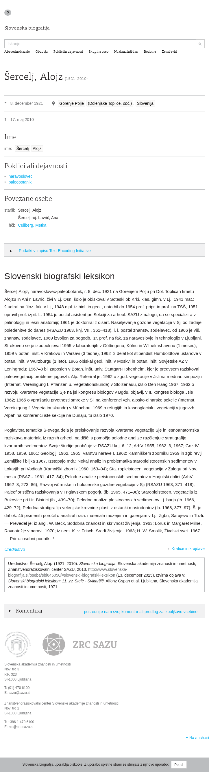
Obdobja (42, 52)
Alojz (37, 148)
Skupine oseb (98, 52)
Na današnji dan (126, 52)
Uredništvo (14, 549)
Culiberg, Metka (32, 225)
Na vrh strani (199, 738)
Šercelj (22, 148)
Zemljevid (169, 52)
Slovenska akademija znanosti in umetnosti (37, 664)
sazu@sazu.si (19, 693)
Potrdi (178, 765)
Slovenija (145, 103)
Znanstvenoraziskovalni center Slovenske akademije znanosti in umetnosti (61, 703)
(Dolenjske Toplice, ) (110, 103)
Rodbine (150, 52)
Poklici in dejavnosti (68, 52)
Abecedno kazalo (17, 52)
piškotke (76, 764)
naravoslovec (21, 176)
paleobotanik (20, 182)
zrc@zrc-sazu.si (21, 727)
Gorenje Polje (71, 103)
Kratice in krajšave (188, 548)
